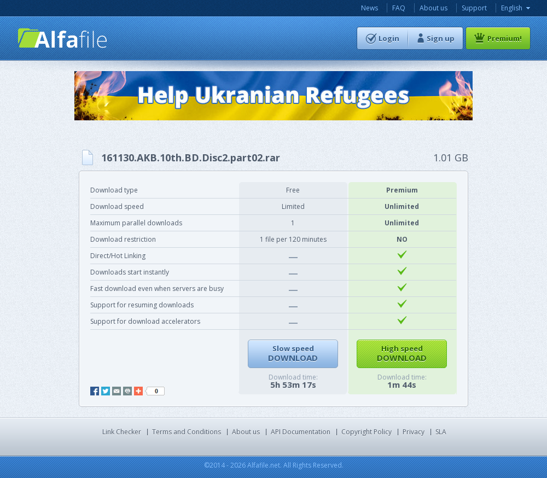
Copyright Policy (366, 431)
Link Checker (121, 431)
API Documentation (300, 431)
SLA (440, 431)
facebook (94, 391)
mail (116, 391)
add (138, 391)
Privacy (413, 431)
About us (433, 8)
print (127, 391)
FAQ (398, 8)
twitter (105, 391)
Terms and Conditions (186, 431)
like (155, 391)
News (369, 8)
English (511, 8)
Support (474, 8)
